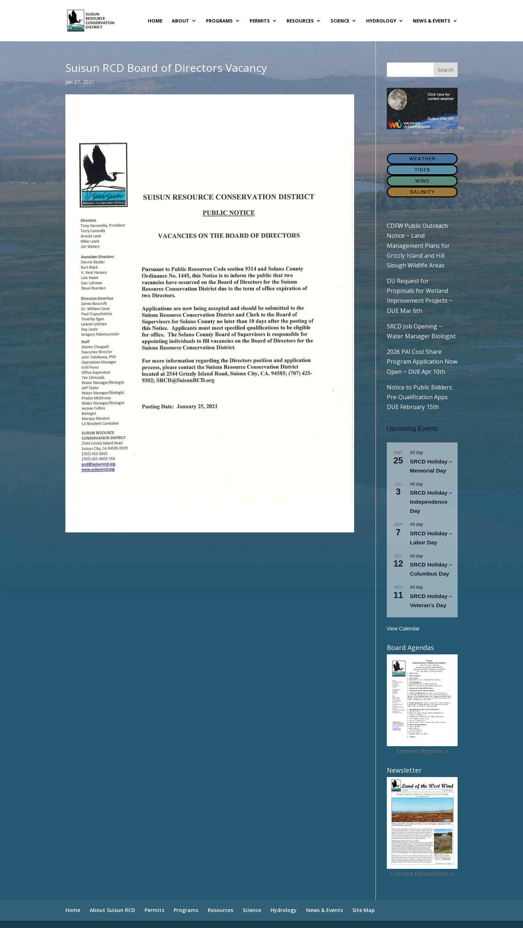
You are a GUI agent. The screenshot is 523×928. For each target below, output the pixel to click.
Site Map (363, 910)
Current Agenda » (422, 751)
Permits (260, 21)
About (180, 21)
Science (340, 21)
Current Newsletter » (422, 874)
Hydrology (381, 21)
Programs (219, 21)
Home (155, 21)
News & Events (431, 21)
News (397, 212)
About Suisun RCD (112, 910)
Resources (300, 21)
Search (446, 69)
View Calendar (403, 628)
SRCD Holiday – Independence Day (431, 502)
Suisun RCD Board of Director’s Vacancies (121, 123)
